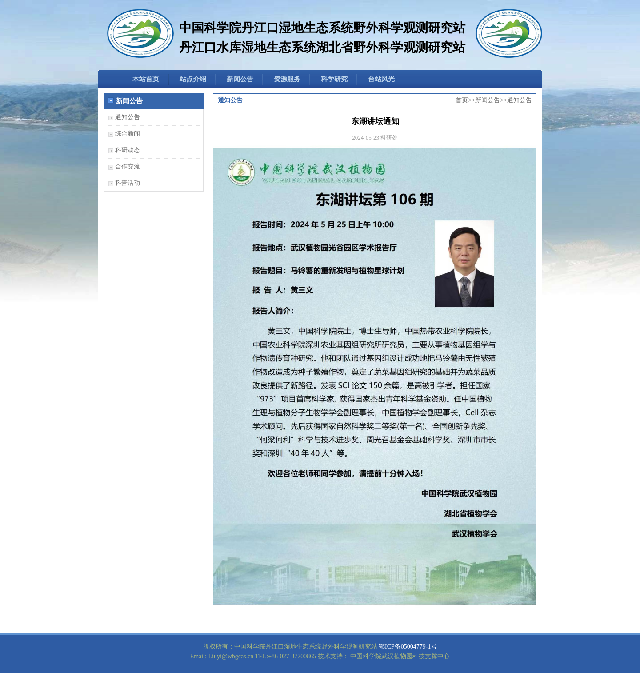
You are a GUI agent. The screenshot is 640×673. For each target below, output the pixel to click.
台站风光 (381, 79)
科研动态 (127, 150)
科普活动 (127, 183)
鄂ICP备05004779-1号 (408, 646)
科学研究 (334, 79)
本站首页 (145, 79)
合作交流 (127, 166)
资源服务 (287, 79)
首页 (462, 100)
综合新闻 (127, 133)
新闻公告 (240, 79)
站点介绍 (193, 79)
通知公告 (127, 117)
